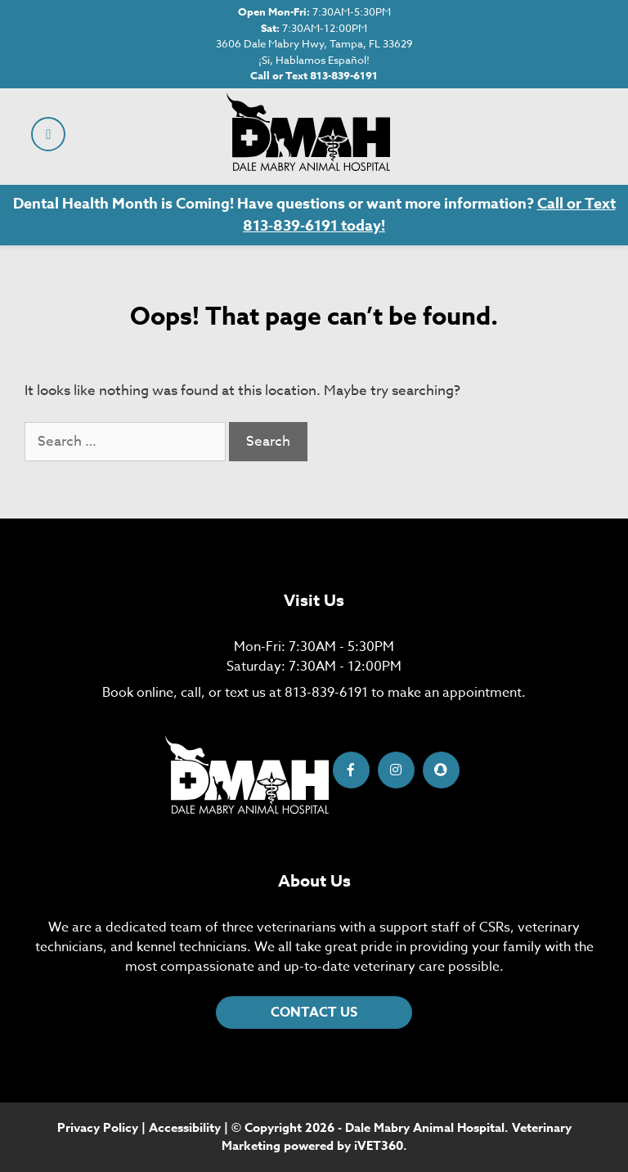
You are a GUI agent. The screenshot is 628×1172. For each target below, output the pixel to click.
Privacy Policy (97, 1127)
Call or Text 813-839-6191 (314, 75)
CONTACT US (314, 1012)
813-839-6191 (326, 693)
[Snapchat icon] (441, 770)
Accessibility (185, 1127)
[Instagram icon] (396, 770)
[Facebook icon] (351, 770)
